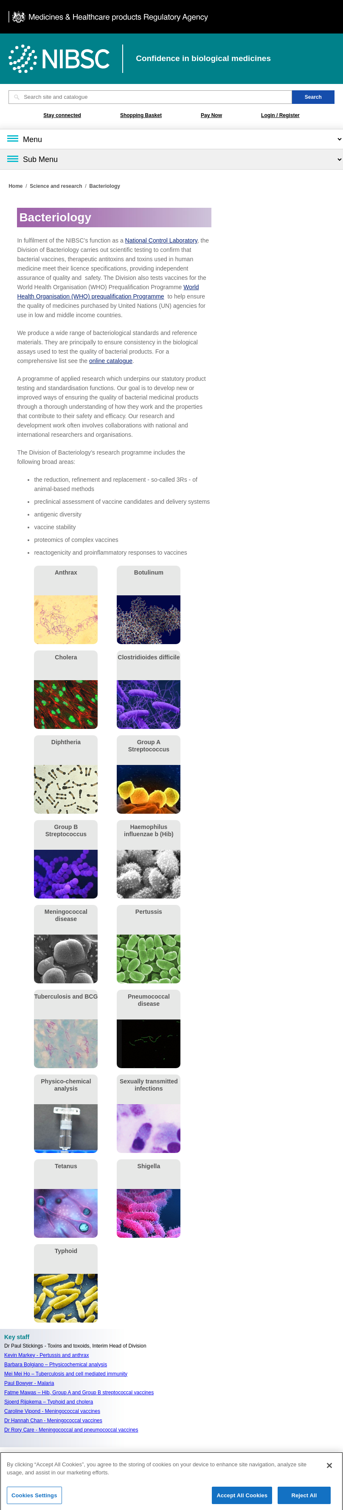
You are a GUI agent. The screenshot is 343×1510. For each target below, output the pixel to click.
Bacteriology (104, 186)
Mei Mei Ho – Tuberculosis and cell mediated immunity (65, 1374)
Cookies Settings (34, 1499)
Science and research (56, 186)
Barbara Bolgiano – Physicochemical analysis (55, 1365)
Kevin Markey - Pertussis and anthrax (46, 1355)
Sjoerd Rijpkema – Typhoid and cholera (48, 1402)
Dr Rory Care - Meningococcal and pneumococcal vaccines (71, 1430)
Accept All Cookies (241, 1499)
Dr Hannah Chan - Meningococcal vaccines (53, 1420)
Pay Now (211, 115)
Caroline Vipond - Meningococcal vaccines (52, 1411)
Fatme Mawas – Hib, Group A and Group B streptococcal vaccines (79, 1393)
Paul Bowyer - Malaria (29, 1383)
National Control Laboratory (161, 240)
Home (15, 186)
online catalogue (110, 360)
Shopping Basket (141, 115)
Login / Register (280, 115)
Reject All (304, 1499)
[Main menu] (171, 139)
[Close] (329, 1469)
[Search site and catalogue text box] (150, 97)
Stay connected (62, 115)
